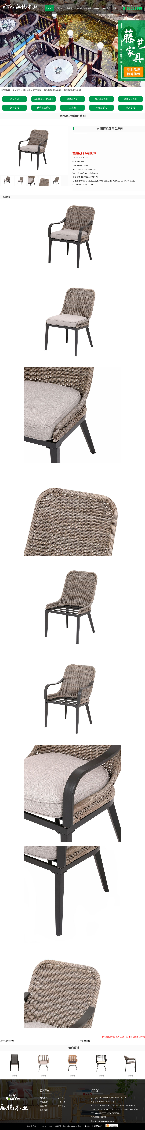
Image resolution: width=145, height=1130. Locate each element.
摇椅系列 (14, 107)
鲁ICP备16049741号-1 (72, 1126)
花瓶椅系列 (72, 99)
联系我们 (116, 8)
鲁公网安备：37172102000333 (39, 1126)
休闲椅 (87, 1041)
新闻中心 (97, 8)
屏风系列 (130, 107)
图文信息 (27, 90)
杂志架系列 (101, 107)
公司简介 (59, 8)
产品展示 (68, 8)
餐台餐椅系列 (101, 99)
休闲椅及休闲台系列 (52, 90)
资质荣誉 (88, 8)
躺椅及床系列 (130, 99)
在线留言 (107, 8)
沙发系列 (14, 99)
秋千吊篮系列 (43, 107)
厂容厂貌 (78, 8)
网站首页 (49, 8)
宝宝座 (72, 107)
